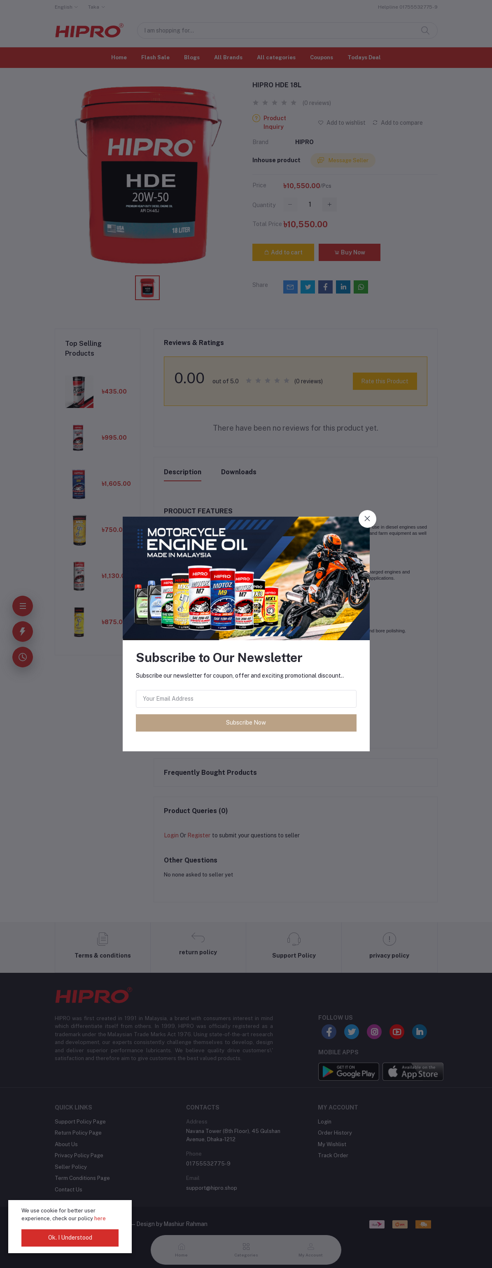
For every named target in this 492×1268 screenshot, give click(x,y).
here (100, 1218)
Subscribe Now (246, 722)
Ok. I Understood (70, 1237)
